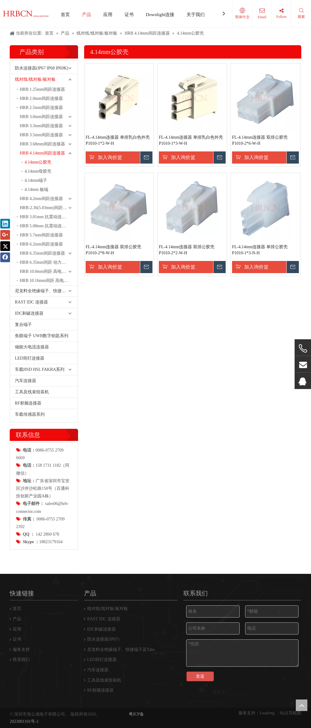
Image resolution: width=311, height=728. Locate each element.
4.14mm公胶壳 (38, 162)
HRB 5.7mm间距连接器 (41, 235)
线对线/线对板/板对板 (35, 79)
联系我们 (21, 659)
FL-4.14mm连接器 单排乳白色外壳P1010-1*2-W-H (118, 140)
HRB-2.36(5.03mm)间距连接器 (48, 207)
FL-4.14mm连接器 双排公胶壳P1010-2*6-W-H (260, 140)
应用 (107, 14)
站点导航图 (290, 713)
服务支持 (21, 649)
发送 (200, 676)
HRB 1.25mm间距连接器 (42, 89)
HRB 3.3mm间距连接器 (41, 126)
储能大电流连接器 (32, 347)
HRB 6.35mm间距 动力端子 (45, 262)
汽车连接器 (25, 380)
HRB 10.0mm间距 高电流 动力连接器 (49, 271)
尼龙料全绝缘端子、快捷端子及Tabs (46, 291)
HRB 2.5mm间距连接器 (41, 107)
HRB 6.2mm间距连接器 (41, 244)
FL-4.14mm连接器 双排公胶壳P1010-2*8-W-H (113, 250)
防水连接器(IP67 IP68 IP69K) (41, 68)
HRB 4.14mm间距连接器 (42, 153)
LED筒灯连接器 (29, 358)
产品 (86, 14)
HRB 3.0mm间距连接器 (41, 116)
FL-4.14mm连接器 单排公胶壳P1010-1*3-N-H (260, 250)
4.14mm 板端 (36, 189)
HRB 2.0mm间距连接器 (41, 98)
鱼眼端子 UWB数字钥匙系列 (41, 336)
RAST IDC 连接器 (31, 302)
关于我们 (195, 14)
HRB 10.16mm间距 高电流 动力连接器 (49, 280)
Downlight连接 (160, 14)
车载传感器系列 (30, 414)
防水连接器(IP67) (103, 639)
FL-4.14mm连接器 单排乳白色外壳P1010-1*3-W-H (191, 140)
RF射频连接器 (28, 403)
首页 (65, 14)
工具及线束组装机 (32, 392)
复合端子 (23, 324)
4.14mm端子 (36, 180)
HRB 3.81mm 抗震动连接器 (45, 217)
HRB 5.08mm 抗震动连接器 (45, 226)
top (301, 705)
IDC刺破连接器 (29, 313)
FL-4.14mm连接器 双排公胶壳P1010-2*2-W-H (186, 250)
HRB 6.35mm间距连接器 (42, 253)
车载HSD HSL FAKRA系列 (39, 369)
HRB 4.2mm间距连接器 (41, 198)
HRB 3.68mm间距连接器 (42, 144)
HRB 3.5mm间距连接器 (41, 135)
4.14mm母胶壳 (38, 171)
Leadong (267, 713)
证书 (129, 14)
